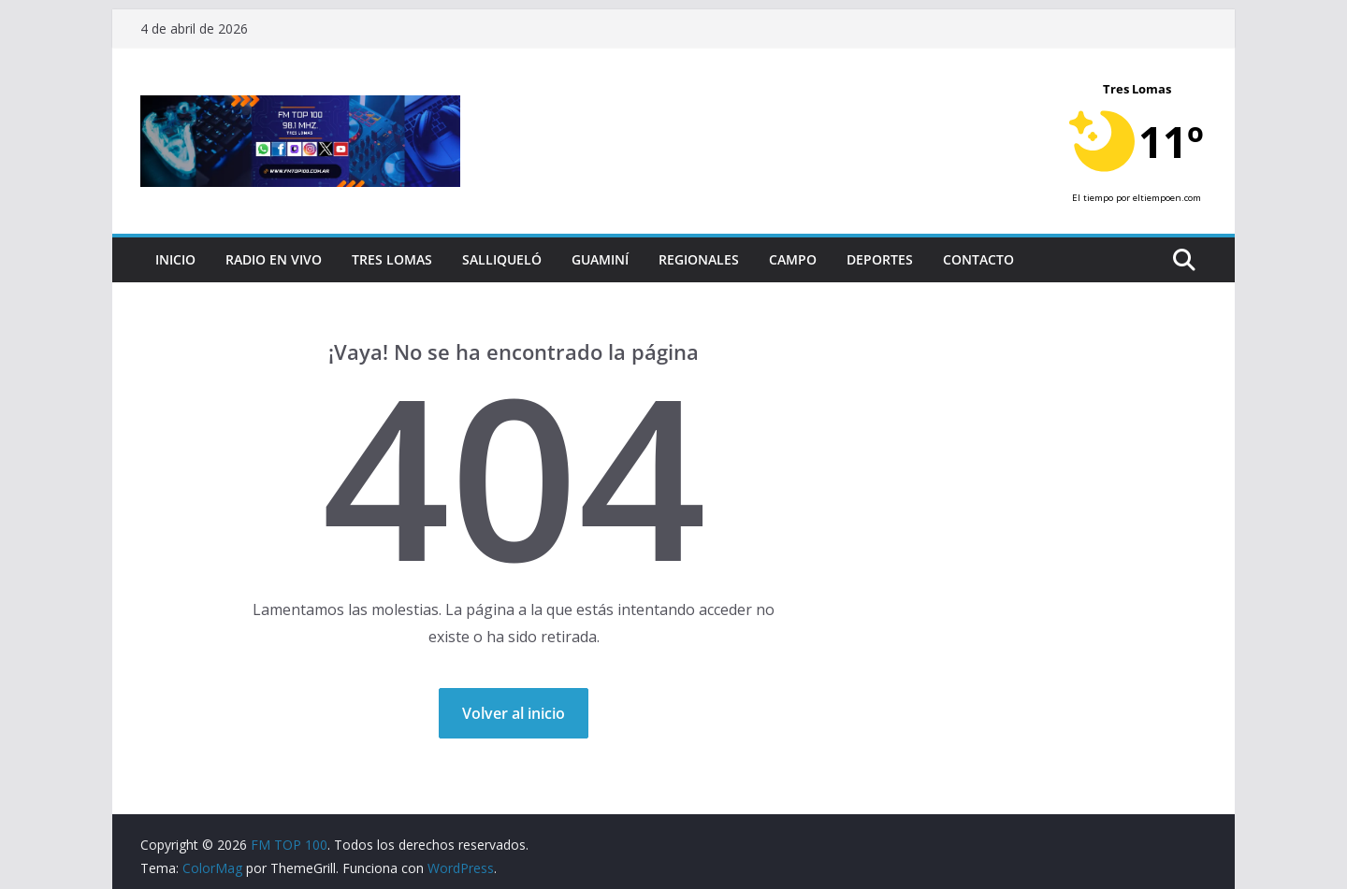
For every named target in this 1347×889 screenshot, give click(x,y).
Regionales (699, 259)
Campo (793, 259)
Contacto (978, 259)
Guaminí (600, 259)
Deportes (880, 259)
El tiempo (1092, 198)
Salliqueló (502, 259)
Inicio (175, 259)
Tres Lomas (392, 259)
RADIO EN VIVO (273, 259)
